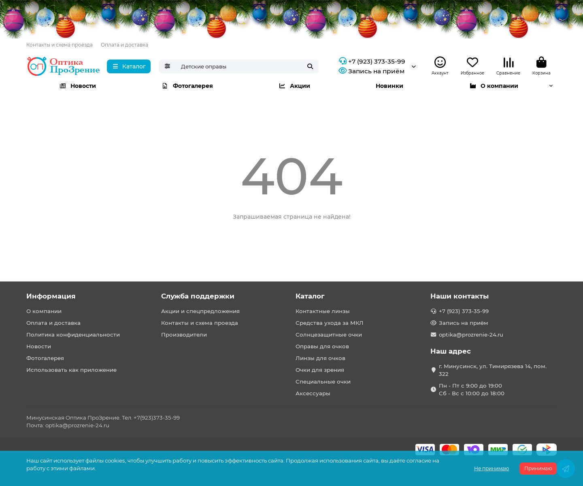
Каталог (310, 296)
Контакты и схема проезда (59, 45)
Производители (184, 334)
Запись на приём (370, 71)
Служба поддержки (197, 296)
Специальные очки (323, 381)
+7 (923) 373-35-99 (371, 61)
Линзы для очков (320, 358)
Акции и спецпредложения (200, 311)
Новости (77, 86)
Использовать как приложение (71, 370)
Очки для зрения (320, 370)
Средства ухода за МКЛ (330, 323)
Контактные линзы (323, 311)
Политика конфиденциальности (73, 334)
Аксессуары (313, 393)
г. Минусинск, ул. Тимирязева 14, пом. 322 (493, 370)
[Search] (247, 66)
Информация (51, 296)
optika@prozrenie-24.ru (471, 334)
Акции (294, 86)
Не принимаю (491, 468)
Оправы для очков (322, 346)
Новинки (389, 86)
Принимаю (538, 468)
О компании (493, 86)
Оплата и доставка (124, 45)
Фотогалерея (187, 86)
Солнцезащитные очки (329, 334)
